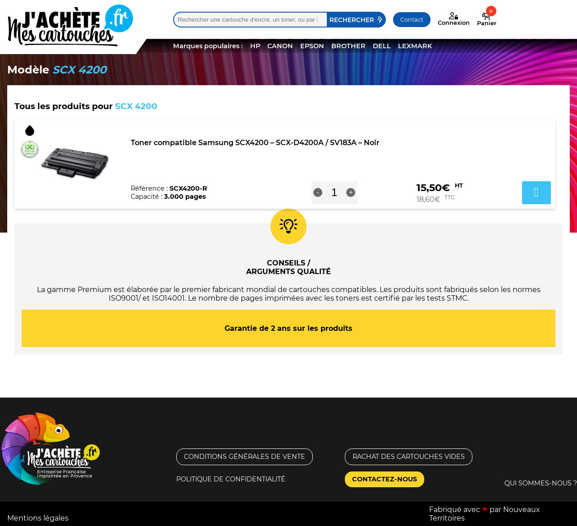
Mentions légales (38, 518)
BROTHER (348, 46)
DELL (382, 46)
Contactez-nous (384, 479)
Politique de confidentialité (230, 479)
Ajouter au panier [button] (536, 192)
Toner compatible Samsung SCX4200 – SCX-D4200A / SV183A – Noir (255, 142)
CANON (280, 46)
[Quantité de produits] (334, 192)
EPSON (312, 46)
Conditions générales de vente (244, 457)
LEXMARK (415, 46)
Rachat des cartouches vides (409, 457)
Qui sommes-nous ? (540, 483)
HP (255, 46)
